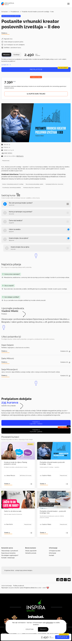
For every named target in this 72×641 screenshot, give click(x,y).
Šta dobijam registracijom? (9, 555)
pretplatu (20, 156)
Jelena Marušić (10, 475)
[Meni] (68, 4)
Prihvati (43, 629)
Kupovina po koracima (8, 553)
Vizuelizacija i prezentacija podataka (11, 187)
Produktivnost (15, 11)
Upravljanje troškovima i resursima (54, 184)
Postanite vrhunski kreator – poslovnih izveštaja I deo (53, 512)
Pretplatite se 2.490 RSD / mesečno (36, 422)
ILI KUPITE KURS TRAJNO (36, 94)
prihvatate (49, 622)
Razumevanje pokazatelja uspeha (34, 184)
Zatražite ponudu (30, 553)
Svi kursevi (4, 11)
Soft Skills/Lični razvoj (25, 475)
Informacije (52, 553)
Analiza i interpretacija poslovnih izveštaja (12, 184)
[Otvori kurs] (18, 450)
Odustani (29, 629)
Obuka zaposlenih (30, 550)
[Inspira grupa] (36, 605)
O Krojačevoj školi (54, 550)
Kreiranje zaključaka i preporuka (31, 187)
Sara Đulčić (9, 524)
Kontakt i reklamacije (8, 557)
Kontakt (51, 555)
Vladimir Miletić (46, 475)
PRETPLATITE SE (62, 637)
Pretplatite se (49, 68)
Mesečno (6, 54)
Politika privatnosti (18, 585)
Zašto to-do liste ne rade (12, 511)
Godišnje (16, 54)
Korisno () (65, 351)
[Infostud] (36, 617)
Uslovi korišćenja (6, 585)
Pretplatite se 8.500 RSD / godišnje (50, 430)
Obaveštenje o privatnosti (9, 550)
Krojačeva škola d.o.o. (31, 588)
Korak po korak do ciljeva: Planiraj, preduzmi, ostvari (15, 463)
